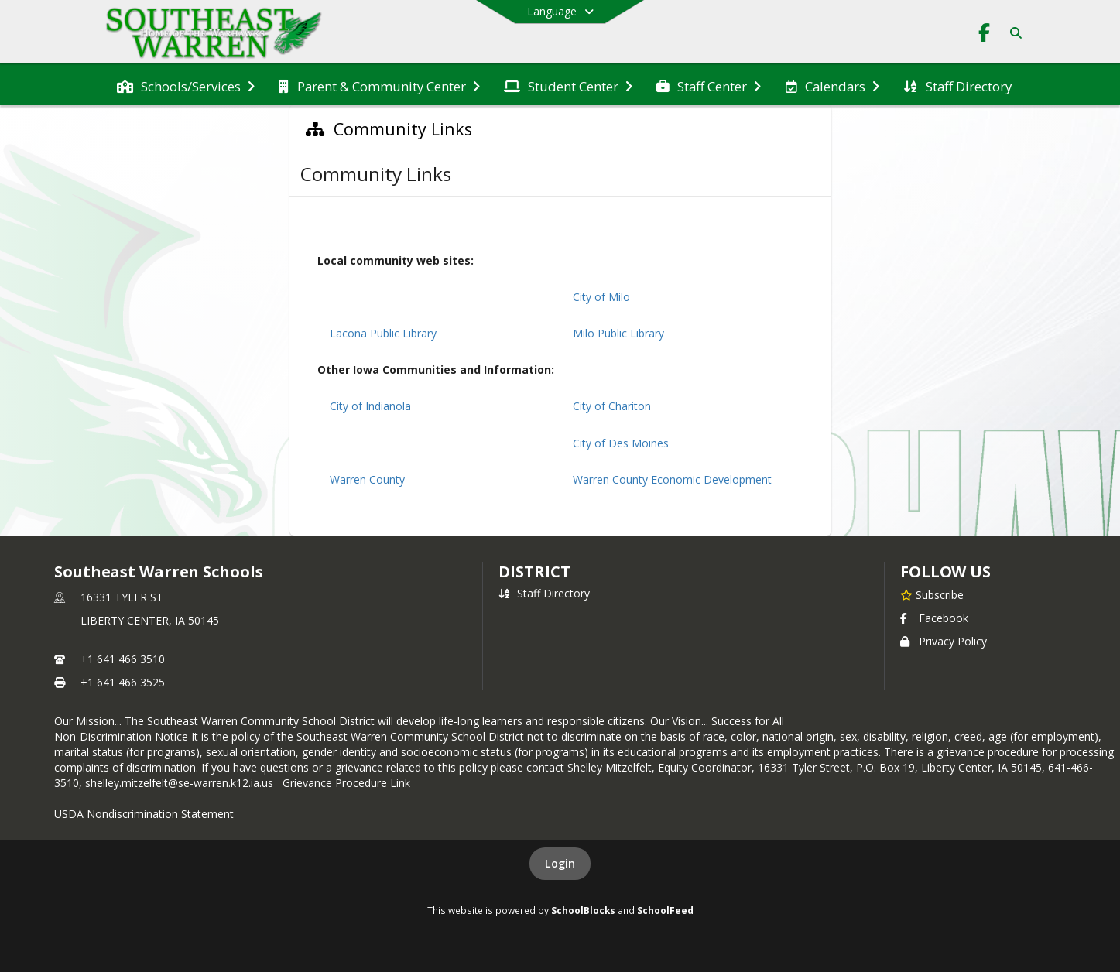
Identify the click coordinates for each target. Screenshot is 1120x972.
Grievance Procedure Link (349, 782)
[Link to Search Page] (1013, 33)
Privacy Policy (943, 641)
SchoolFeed (665, 910)
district (534, 571)
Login (560, 863)
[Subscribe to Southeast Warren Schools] (932, 594)
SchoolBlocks (583, 910)
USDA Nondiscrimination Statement (144, 813)
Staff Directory (544, 593)
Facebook (934, 618)
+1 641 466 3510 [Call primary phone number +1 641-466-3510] (122, 659)
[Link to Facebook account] (984, 35)
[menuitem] (185, 85)
